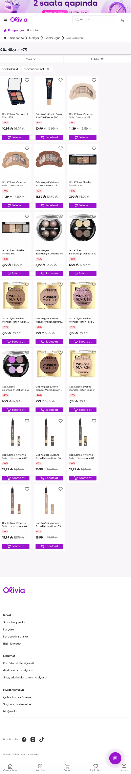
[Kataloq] (124, 768)
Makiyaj (34, 38)
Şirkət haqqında (14, 622)
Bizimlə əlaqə (12, 643)
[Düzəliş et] (15, 137)
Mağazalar (10, 711)
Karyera (8, 629)
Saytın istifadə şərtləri (17, 704)
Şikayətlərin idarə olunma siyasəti (25, 677)
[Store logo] (18, 19)
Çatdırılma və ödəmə (17, 697)
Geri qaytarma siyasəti (18, 670)
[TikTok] (41, 739)
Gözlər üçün (53, 38)
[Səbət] (122, 19)
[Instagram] (32, 739)
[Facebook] (24, 739)
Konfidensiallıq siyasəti (18, 663)
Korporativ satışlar (15, 636)
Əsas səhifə (16, 38)
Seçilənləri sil (10, 69)
